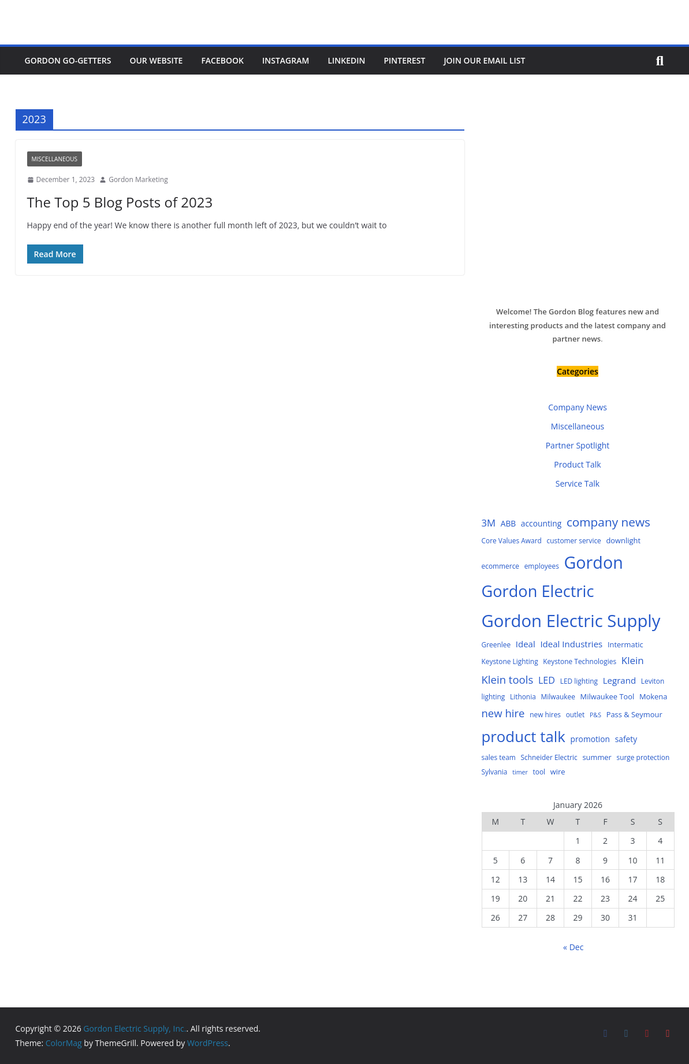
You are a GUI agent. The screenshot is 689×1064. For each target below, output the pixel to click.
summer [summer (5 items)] (596, 757)
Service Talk (577, 483)
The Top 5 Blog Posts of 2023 (120, 202)
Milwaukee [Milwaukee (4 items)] (558, 696)
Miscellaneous (55, 159)
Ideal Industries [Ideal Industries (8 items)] (571, 644)
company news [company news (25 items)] (608, 522)
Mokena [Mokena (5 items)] (653, 696)
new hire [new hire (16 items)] (503, 713)
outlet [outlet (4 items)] (575, 714)
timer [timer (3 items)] (520, 772)
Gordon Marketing (138, 179)
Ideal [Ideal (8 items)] (525, 644)
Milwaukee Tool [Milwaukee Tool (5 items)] (607, 696)
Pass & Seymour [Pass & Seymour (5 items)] (634, 714)
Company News (577, 407)
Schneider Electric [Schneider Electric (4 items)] (548, 757)
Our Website (156, 60)
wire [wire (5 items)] (557, 771)
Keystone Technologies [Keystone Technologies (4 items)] (579, 661)
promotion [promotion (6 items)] (590, 738)
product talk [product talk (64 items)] (523, 736)
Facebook (222, 60)
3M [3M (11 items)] (489, 522)
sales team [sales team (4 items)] (499, 757)
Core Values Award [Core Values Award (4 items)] (512, 540)
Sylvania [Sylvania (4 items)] (495, 771)
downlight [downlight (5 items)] (623, 540)
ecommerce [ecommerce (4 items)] (501, 565)
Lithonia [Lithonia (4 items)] (523, 696)
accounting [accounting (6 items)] (541, 523)
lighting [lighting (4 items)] (493, 696)
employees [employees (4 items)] (541, 565)
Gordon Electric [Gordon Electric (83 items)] (538, 591)
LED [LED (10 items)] (546, 680)
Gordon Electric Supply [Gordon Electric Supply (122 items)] (571, 620)
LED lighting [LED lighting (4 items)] (579, 680)
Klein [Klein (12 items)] (632, 660)
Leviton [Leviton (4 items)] (653, 680)
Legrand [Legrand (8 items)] (619, 680)
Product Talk (577, 464)
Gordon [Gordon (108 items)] (593, 562)
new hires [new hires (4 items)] (545, 714)
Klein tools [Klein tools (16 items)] (508, 679)
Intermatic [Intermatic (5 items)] (625, 644)
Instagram (285, 60)
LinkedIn (346, 60)
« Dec (573, 946)
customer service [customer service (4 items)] (573, 540)
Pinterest (404, 60)
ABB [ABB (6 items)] (508, 523)
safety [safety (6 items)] (626, 738)
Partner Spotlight (578, 445)
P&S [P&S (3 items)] (595, 715)
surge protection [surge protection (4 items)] (643, 757)
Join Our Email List (484, 60)
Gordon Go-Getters (68, 60)
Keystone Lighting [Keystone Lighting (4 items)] (510, 661)
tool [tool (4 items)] (538, 771)
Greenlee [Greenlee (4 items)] (496, 644)
